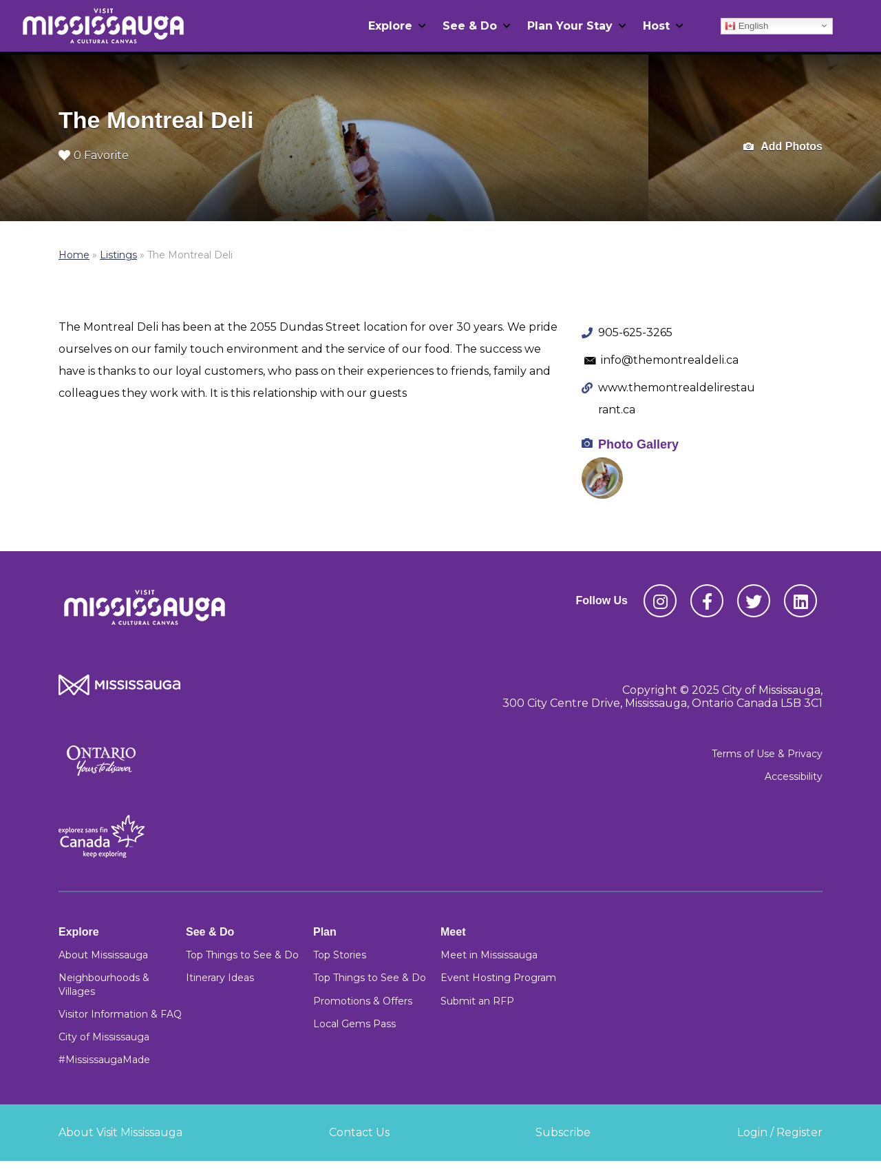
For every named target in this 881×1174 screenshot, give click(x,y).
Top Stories (339, 955)
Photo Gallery (638, 444)
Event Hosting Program (498, 977)
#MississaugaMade (104, 1059)
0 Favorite (94, 155)
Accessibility (793, 776)
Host (656, 25)
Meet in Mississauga (489, 955)
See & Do (470, 25)
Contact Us (359, 1132)
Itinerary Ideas (220, 977)
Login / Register (779, 1132)
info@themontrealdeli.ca (670, 360)
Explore (390, 25)
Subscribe (563, 1132)
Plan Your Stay (570, 25)
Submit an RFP (477, 1001)
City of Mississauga (104, 1037)
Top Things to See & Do (242, 955)
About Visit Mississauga (120, 1132)
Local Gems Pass (354, 1024)
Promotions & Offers (362, 1001)
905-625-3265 (635, 332)
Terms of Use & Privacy (767, 754)
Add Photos (782, 147)
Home (74, 255)
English (746, 25)
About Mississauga (103, 955)
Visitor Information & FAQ (120, 1014)
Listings (118, 255)
